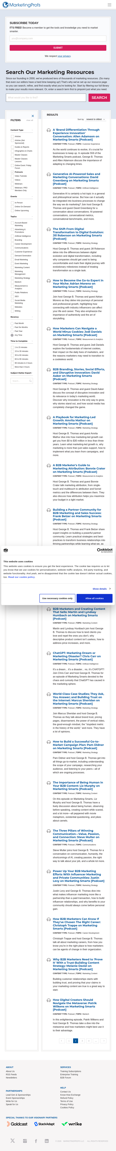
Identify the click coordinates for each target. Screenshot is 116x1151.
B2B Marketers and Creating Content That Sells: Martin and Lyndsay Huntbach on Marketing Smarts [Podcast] (79, 613)
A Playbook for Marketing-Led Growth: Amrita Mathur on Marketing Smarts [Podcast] (74, 420)
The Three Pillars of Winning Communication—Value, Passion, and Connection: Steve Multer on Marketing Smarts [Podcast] (76, 835)
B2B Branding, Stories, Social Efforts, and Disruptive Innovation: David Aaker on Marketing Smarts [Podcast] (79, 374)
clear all (29, 120)
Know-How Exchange (70, 1095)
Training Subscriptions (70, 1071)
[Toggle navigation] (109, 5)
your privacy (64, 56)
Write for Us (11, 1101)
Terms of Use (66, 1101)
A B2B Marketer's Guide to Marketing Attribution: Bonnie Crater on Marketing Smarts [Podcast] (79, 468)
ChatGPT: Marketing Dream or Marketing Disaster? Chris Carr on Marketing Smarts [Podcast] (77, 656)
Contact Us (65, 1091)
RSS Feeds (11, 1074)
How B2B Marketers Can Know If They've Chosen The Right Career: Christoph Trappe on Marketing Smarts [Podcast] (77, 923)
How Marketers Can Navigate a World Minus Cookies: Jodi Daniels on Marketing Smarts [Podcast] (77, 332)
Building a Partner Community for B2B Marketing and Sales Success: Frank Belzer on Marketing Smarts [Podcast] (77, 514)
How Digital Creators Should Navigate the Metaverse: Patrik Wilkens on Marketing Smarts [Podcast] (75, 1004)
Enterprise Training (69, 1074)
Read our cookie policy (21, 577)
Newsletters (11, 1077)
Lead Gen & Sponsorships (18, 1095)
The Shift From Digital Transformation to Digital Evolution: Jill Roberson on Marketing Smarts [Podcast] (78, 233)
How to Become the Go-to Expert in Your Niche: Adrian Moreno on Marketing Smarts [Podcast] (78, 284)
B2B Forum (65, 1077)
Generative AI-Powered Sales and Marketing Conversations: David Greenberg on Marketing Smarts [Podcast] (76, 179)
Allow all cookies (94, 598)
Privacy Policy (66, 1104)
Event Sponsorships (15, 1098)
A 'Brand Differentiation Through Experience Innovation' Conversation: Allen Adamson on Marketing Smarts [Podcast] (76, 134)
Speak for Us (12, 1104)
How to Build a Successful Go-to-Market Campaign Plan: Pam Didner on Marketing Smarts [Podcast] (78, 745)
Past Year (18, 331)
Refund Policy (66, 1098)
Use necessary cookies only (57, 598)
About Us (10, 1071)
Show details (100, 588)
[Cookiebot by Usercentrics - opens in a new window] (99, 550)
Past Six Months (21, 327)
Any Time (18, 335)
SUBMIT (58, 47)
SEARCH (99, 98)
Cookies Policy (67, 1107)
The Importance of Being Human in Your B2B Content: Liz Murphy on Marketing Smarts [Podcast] (78, 786)
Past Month (19, 323)
